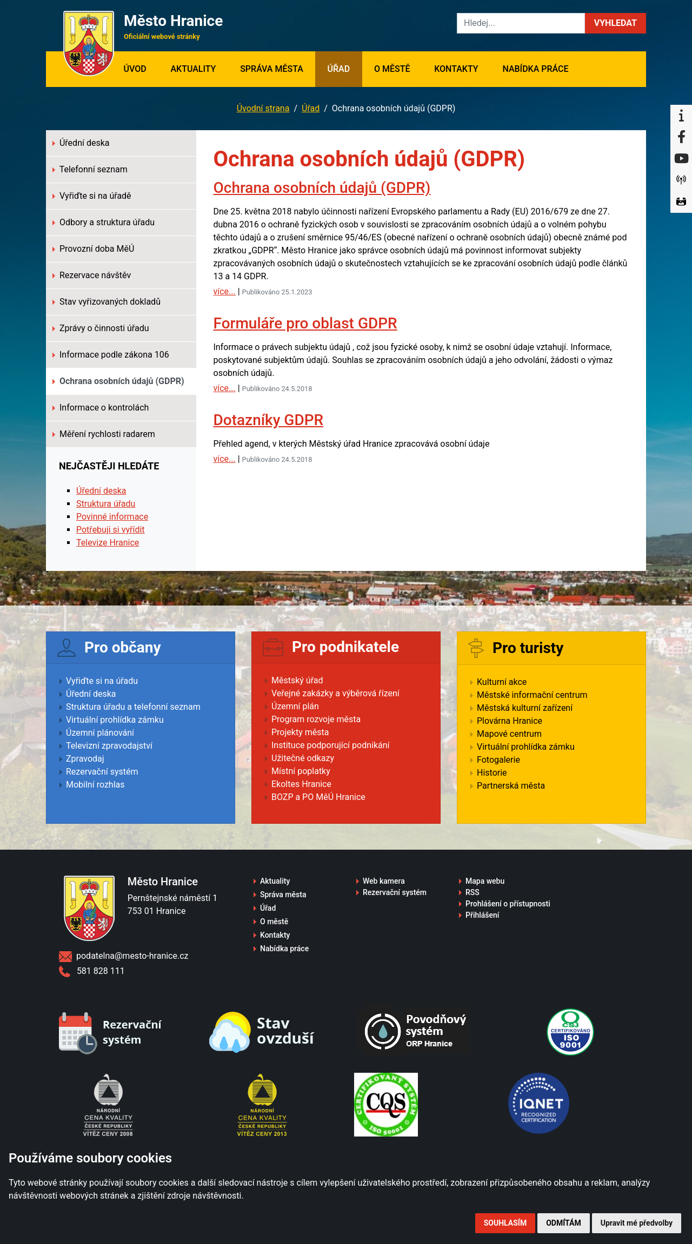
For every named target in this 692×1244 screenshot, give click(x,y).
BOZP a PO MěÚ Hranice (318, 797)
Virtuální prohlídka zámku (115, 720)
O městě (392, 69)
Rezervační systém (102, 771)
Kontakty (456, 69)
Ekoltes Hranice (301, 784)
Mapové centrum (509, 734)
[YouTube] (681, 159)
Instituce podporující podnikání (330, 745)
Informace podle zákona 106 (110, 354)
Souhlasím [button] (505, 1223)
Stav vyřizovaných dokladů (106, 302)
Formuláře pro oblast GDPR (305, 323)
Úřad (339, 69)
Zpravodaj (85, 759)
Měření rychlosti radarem (103, 434)
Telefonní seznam (90, 169)
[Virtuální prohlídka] (681, 202)
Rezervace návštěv (91, 275)
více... (225, 291)
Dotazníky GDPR (269, 420)
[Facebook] (681, 137)
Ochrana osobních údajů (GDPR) (322, 188)
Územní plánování (100, 733)
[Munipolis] (681, 180)
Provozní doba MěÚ (93, 249)
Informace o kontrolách (100, 407)
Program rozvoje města (316, 719)
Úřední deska (80, 143)
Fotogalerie (498, 760)
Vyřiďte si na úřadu (102, 681)
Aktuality (193, 69)
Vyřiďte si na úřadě (91, 196)
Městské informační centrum (532, 695)
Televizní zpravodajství (109, 746)
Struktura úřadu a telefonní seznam (133, 707)
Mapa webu (484, 881)
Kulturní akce (502, 682)
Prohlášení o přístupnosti (507, 903)
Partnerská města (511, 786)
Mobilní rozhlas (95, 784)
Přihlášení (482, 915)
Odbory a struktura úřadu (103, 222)
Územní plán (295, 706)
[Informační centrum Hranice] (681, 115)
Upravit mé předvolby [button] (637, 1223)
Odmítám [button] (563, 1223)
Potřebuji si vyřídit (110, 530)
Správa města (271, 69)
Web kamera (384, 881)
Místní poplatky (300, 771)
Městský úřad (297, 680)
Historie (492, 773)
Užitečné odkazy (302, 758)
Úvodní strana (263, 108)
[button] (615, 23)
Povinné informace (112, 517)
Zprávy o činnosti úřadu (100, 328)
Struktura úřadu (105, 504)
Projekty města (300, 732)
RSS (472, 892)
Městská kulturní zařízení (525, 708)
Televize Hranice (107, 542)
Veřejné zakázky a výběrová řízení (335, 693)
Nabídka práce (535, 69)
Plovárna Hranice (509, 721)
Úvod (140, 68)
